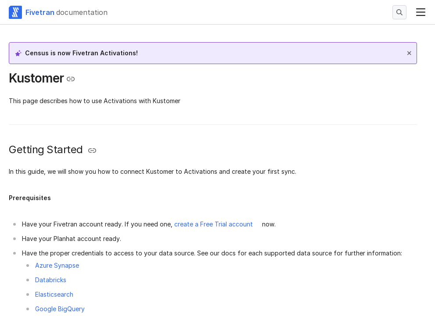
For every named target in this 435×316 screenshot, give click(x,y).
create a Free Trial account (213, 224)
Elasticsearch (54, 294)
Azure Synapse (57, 265)
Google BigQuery (60, 308)
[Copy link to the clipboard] (71, 79)
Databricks (50, 280)
